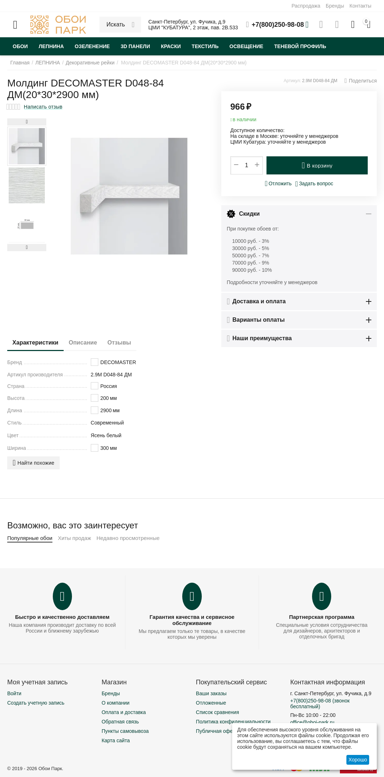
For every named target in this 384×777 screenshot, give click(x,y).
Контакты (360, 6)
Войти (14, 693)
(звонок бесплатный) (320, 703)
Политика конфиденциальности (233, 722)
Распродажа (305, 6)
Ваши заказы (211, 693)
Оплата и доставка (124, 712)
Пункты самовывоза (125, 731)
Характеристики (37, 342)
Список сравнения (217, 712)
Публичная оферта (218, 731)
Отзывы (129, 342)
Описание (89, 342)
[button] (361, 80)
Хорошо (358, 760)
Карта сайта (116, 740)
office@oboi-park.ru (312, 722)
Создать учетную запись (35, 703)
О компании (115, 703)
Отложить (278, 183)
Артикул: (292, 80)
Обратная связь (120, 722)
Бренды (335, 6)
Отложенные (211, 703)
